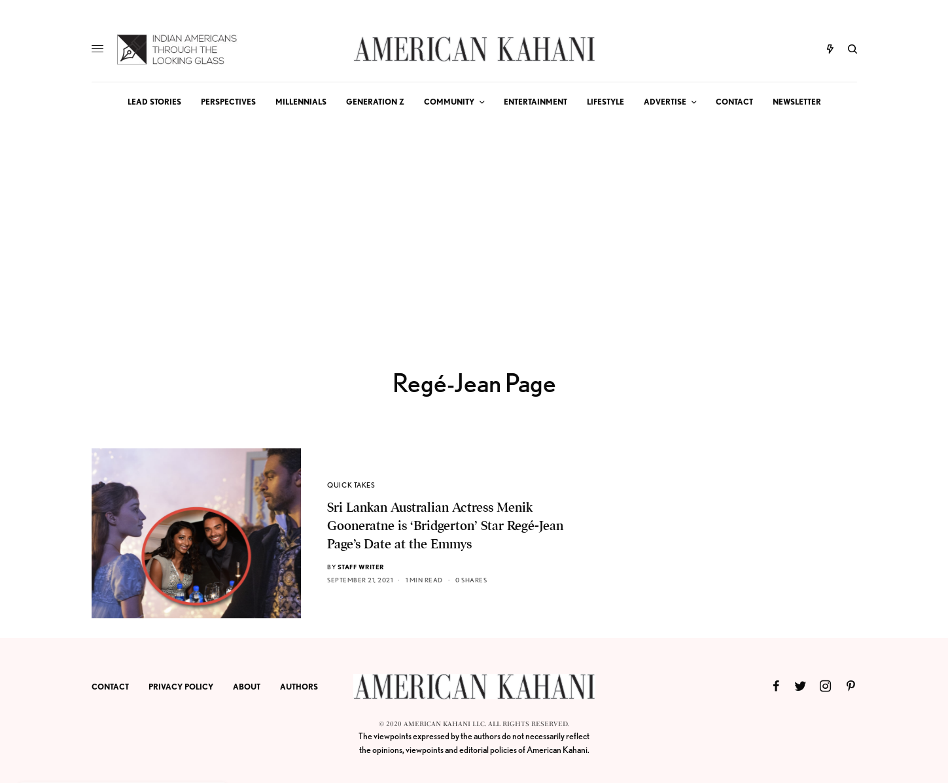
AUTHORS (299, 686)
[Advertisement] (474, 219)
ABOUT (246, 686)
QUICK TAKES (351, 485)
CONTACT (110, 686)
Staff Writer (361, 567)
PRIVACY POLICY (181, 686)
